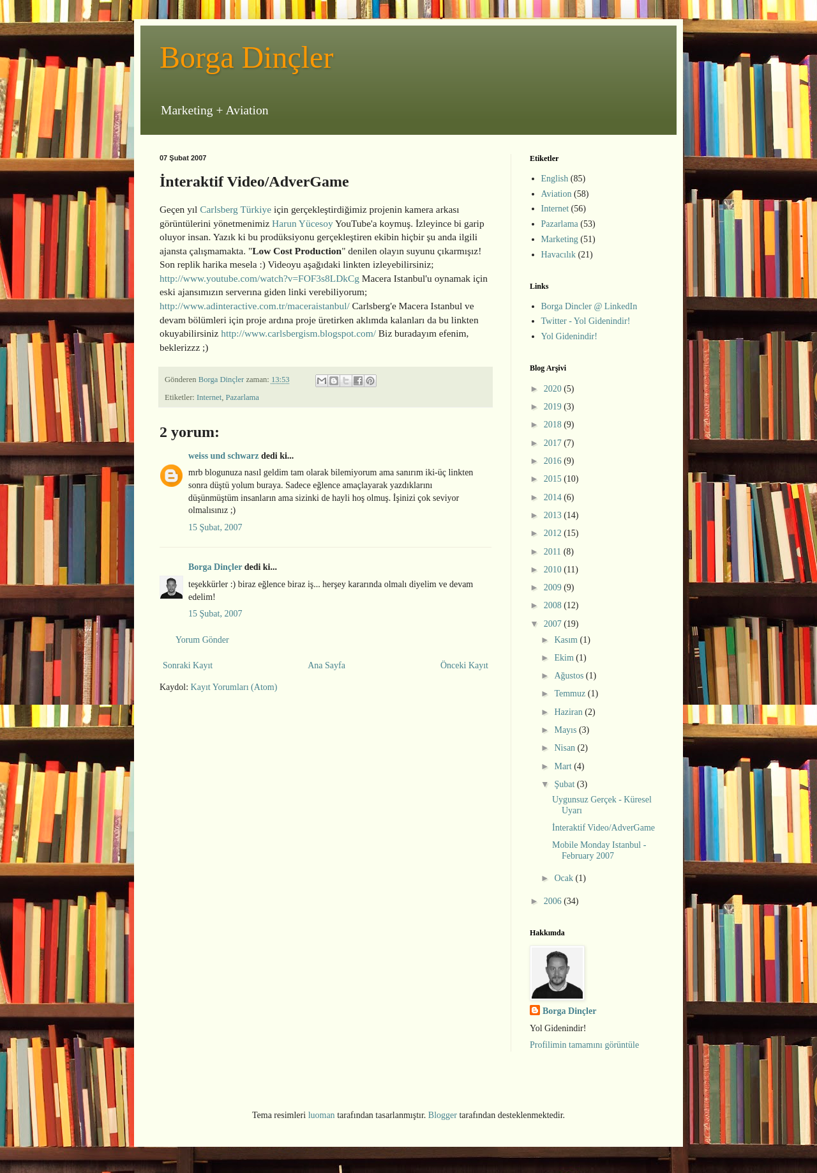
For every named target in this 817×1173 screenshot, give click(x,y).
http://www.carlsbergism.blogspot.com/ (298, 333)
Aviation (556, 194)
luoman (321, 1115)
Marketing (559, 239)
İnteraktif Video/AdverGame (603, 827)
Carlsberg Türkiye (237, 209)
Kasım (567, 640)
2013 (554, 515)
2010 (554, 569)
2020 (554, 389)
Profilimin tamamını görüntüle (584, 1045)
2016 (554, 461)
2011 (554, 551)
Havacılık (558, 254)
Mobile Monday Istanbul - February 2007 (599, 850)
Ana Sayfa (326, 665)
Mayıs (566, 730)
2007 (554, 624)
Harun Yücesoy (302, 223)
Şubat (565, 784)
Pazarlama (242, 397)
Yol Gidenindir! (569, 336)
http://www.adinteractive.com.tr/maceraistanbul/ (255, 305)
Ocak (564, 878)
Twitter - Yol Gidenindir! (586, 321)
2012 (554, 533)
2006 (554, 901)
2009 (554, 587)
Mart (564, 766)
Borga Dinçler (246, 57)
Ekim (565, 658)
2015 (554, 479)
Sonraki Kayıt (188, 665)
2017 (554, 443)
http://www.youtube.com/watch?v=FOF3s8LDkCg (259, 278)
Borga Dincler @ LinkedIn (589, 306)
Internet (209, 397)
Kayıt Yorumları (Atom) (234, 687)
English (555, 178)
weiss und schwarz (223, 456)
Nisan (565, 748)
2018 (554, 424)
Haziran (569, 712)
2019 (554, 406)
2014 (554, 497)
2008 (554, 605)
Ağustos (569, 675)
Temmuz (570, 693)
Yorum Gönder (202, 640)
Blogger (442, 1115)
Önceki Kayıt (464, 665)
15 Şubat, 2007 (215, 527)
